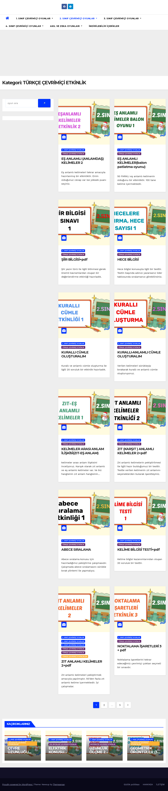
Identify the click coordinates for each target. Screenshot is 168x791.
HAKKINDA (148, 784)
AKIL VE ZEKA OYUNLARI (66, 26)
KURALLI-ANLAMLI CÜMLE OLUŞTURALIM (139, 354)
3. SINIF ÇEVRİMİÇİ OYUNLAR (122, 18)
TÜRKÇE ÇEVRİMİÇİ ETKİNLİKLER (74, 656)
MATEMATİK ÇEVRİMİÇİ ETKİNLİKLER (17, 743)
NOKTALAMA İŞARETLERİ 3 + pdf (139, 648)
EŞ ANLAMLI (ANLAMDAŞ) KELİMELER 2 (82, 161)
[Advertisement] (84, 53)
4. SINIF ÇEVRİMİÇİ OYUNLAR (24, 26)
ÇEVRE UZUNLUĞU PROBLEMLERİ (21, 752)
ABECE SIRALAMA (76, 549)
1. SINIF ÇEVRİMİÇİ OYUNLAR (34, 18)
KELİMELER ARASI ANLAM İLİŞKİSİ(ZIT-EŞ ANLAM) (82, 451)
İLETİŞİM (160, 784)
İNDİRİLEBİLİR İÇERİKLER (104, 26)
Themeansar (59, 784)
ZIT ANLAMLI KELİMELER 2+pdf (81, 663)
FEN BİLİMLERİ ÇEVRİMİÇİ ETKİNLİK (63, 744)
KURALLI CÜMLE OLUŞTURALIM (74, 354)
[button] (164, 22)
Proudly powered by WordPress (17, 784)
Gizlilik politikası (132, 784)
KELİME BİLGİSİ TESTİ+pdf (138, 549)
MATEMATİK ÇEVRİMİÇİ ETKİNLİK (102, 744)
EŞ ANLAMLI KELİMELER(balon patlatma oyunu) (132, 163)
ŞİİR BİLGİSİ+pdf (74, 259)
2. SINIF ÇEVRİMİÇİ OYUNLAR (78, 18)
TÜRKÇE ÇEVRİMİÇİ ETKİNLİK (73, 154)
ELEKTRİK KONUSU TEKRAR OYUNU (63, 752)
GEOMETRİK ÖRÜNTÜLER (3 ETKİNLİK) (144, 752)
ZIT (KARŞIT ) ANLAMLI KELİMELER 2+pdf (135, 451)
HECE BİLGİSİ (128, 259)
